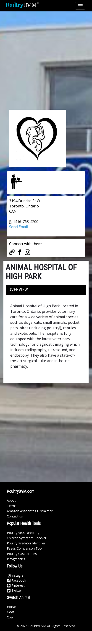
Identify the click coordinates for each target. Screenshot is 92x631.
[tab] (46, 290)
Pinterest (16, 585)
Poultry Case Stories (22, 553)
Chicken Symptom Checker (26, 538)
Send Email (18, 226)
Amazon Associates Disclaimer (30, 511)
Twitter (14, 590)
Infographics (16, 559)
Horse (11, 606)
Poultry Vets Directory (23, 532)
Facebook (16, 580)
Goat (10, 612)
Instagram (16, 575)
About (11, 500)
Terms (11, 506)
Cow (10, 617)
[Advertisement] (46, 57)
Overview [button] (18, 289)
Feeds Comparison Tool (24, 548)
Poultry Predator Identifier (26, 543)
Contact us (15, 516)
